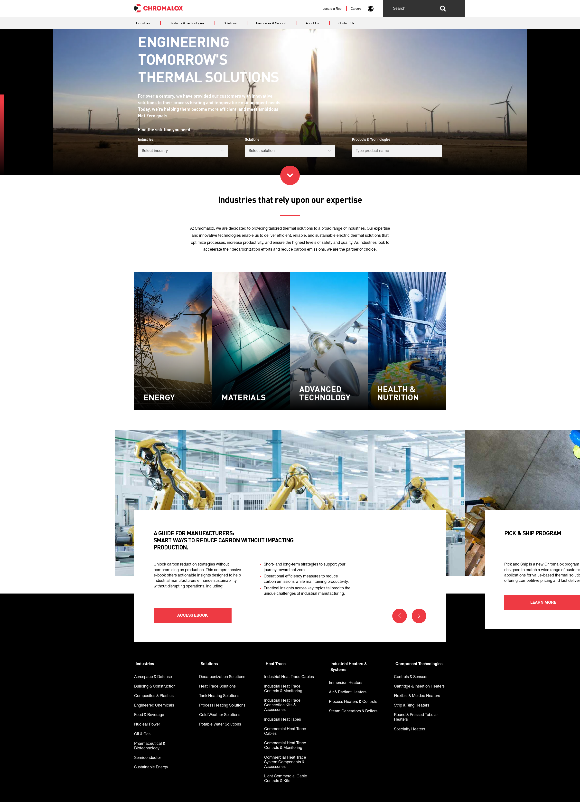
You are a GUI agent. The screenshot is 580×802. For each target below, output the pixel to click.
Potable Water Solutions (220, 725)
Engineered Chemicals (154, 706)
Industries (145, 664)
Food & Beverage (149, 715)
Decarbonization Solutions (222, 677)
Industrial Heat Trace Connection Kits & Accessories (282, 705)
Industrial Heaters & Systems (348, 667)
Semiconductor (147, 758)
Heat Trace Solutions (217, 687)
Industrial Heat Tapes (282, 720)
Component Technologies (419, 664)
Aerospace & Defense (153, 677)
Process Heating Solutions (222, 706)
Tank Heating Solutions (219, 696)
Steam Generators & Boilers (353, 712)
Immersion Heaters (345, 683)
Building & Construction (155, 687)
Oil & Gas (142, 734)
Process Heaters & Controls (353, 702)
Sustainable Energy (151, 768)
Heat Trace (276, 664)
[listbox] (183, 151)
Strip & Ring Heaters (411, 706)
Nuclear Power (147, 725)
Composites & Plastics (154, 696)
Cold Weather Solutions (219, 715)
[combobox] (370, 9)
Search (443, 8)
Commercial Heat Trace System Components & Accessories (285, 762)
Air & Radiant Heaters (347, 693)
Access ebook (192, 616)
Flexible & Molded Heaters (417, 696)
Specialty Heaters (409, 730)
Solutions (209, 664)
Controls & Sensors (410, 677)
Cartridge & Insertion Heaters (419, 687)
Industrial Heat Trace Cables (289, 677)
